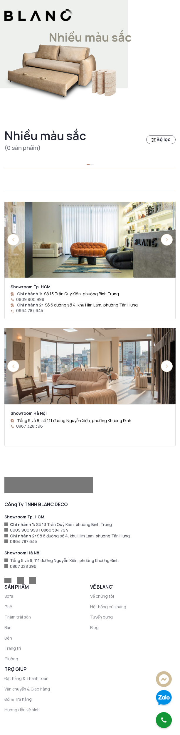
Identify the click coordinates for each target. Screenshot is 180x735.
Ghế (8, 606)
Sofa (8, 596)
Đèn (8, 638)
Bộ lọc (161, 139)
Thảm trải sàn (17, 617)
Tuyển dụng (101, 617)
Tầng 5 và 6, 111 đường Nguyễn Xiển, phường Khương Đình (64, 560)
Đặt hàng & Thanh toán (26, 678)
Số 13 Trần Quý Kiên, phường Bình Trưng (81, 294)
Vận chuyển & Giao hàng (27, 689)
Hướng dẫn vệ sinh (22, 709)
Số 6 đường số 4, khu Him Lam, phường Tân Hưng (91, 305)
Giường (11, 659)
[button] (167, 240)
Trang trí (12, 648)
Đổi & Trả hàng (18, 699)
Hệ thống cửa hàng (108, 606)
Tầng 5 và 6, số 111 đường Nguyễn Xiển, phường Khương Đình (74, 420)
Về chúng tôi (102, 596)
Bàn (7, 627)
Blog (94, 627)
